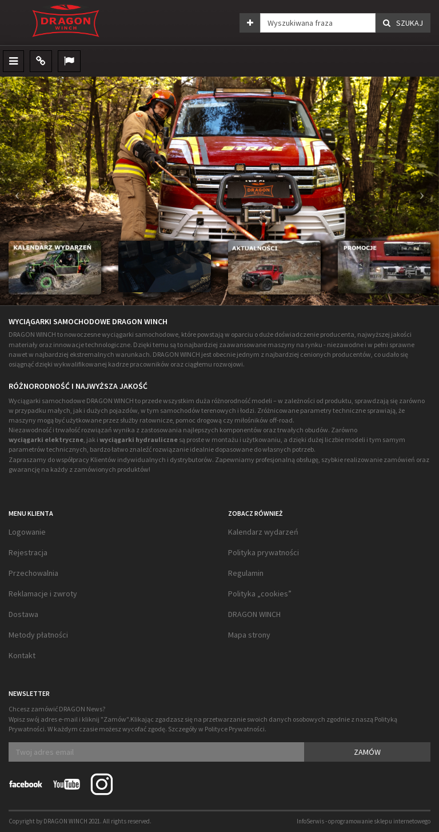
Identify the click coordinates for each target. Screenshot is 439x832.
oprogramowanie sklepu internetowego (379, 821)
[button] (14, 191)
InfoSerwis (310, 821)
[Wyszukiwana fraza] (318, 23)
